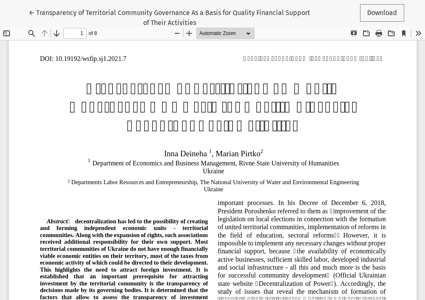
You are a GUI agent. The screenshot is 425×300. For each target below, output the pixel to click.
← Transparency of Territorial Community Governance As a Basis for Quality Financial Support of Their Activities (169, 17)
